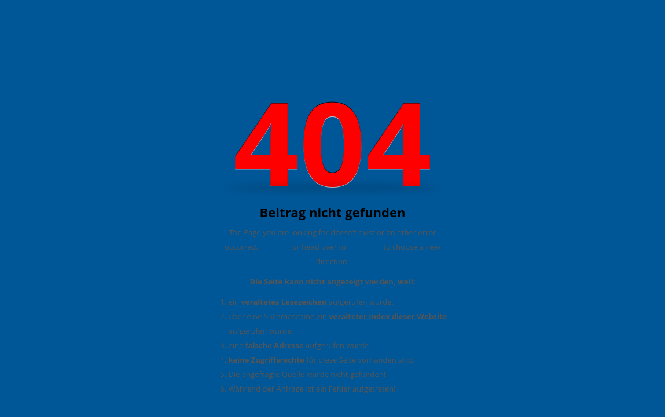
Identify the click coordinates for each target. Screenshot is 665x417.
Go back (274, 247)
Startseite (364, 247)
